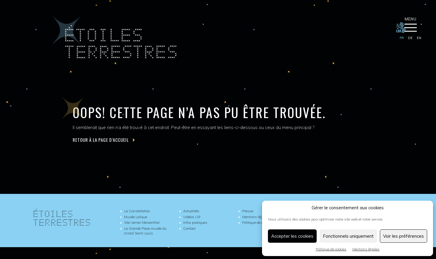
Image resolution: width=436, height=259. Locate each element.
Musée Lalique (135, 217)
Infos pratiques (195, 222)
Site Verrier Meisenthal (142, 222)
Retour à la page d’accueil (104, 140)
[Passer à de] (410, 38)
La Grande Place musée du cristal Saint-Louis (145, 231)
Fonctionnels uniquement (348, 236)
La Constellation (137, 211)
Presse (247, 211)
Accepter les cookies (292, 236)
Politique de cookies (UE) (261, 222)
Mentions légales (366, 249)
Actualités (191, 211)
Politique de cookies (331, 249)
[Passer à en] (419, 38)
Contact (189, 228)
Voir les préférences (403, 236)
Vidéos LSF (192, 217)
